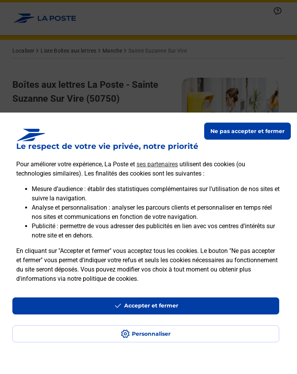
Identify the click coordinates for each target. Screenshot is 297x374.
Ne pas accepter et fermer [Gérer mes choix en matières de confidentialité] (247, 131)
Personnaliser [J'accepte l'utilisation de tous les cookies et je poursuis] (151, 333)
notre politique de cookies (102, 278)
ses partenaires (157, 164)
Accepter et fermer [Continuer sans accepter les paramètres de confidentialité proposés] (151, 305)
